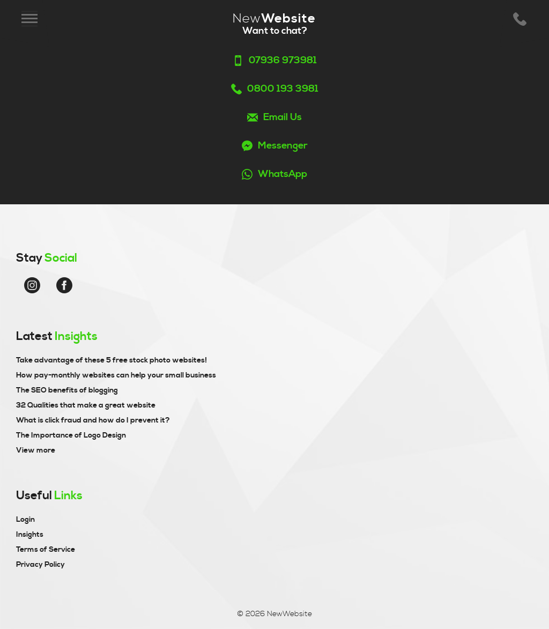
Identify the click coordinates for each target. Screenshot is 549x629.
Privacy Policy (40, 564)
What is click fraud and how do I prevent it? (93, 420)
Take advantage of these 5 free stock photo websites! (111, 360)
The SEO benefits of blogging (67, 390)
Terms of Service (45, 549)
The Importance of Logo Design (71, 435)
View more (35, 450)
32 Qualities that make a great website (85, 405)
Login (25, 519)
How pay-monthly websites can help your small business (116, 375)
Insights (29, 534)
